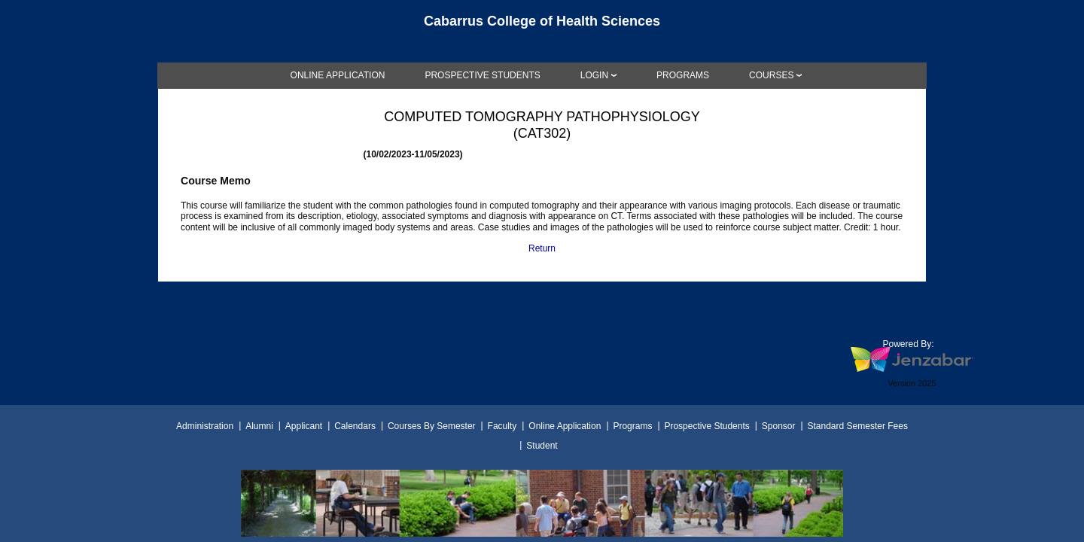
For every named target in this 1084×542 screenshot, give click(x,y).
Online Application (564, 426)
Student (541, 445)
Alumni (259, 426)
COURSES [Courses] (771, 75)
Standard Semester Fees (858, 426)
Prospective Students (706, 426)
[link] (338, 75)
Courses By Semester (432, 426)
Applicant (303, 426)
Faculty (502, 426)
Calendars (355, 426)
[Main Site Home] (542, 26)
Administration (204, 426)
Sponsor (779, 426)
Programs (632, 426)
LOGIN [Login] (594, 75)
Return (542, 248)
